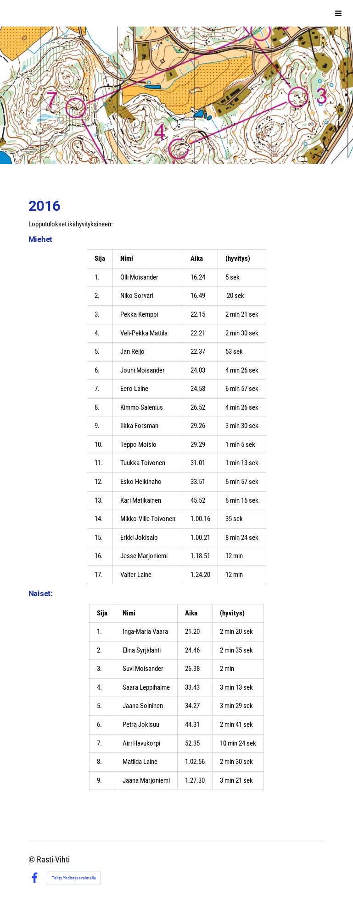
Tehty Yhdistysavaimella (74, 877)
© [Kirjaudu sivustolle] (32, 859)
